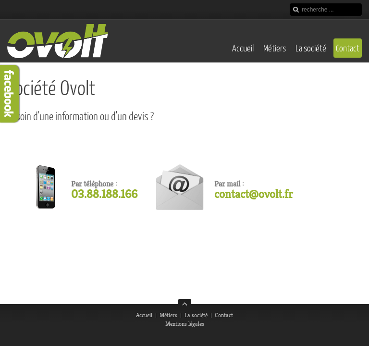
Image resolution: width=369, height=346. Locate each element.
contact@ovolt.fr (253, 194)
